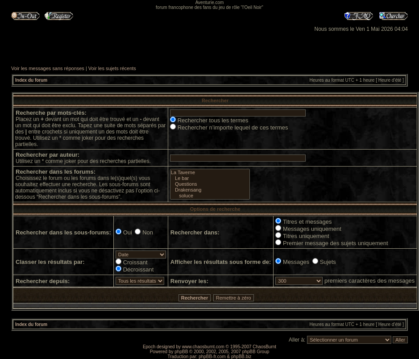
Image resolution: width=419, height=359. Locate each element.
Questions (210, 184)
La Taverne (210, 172)
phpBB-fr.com (212, 356)
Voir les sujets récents (112, 68)
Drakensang (210, 190)
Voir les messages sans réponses (47, 68)
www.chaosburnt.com (203, 346)
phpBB (181, 351)
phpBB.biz (241, 356)
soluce (210, 196)
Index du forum (31, 80)
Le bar (210, 178)
